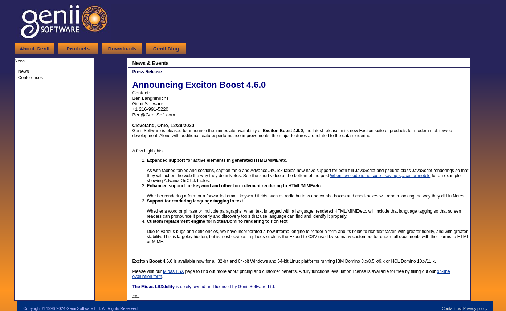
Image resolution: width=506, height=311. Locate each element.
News (23, 71)
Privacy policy (475, 308)
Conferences (30, 77)
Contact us (451, 308)
